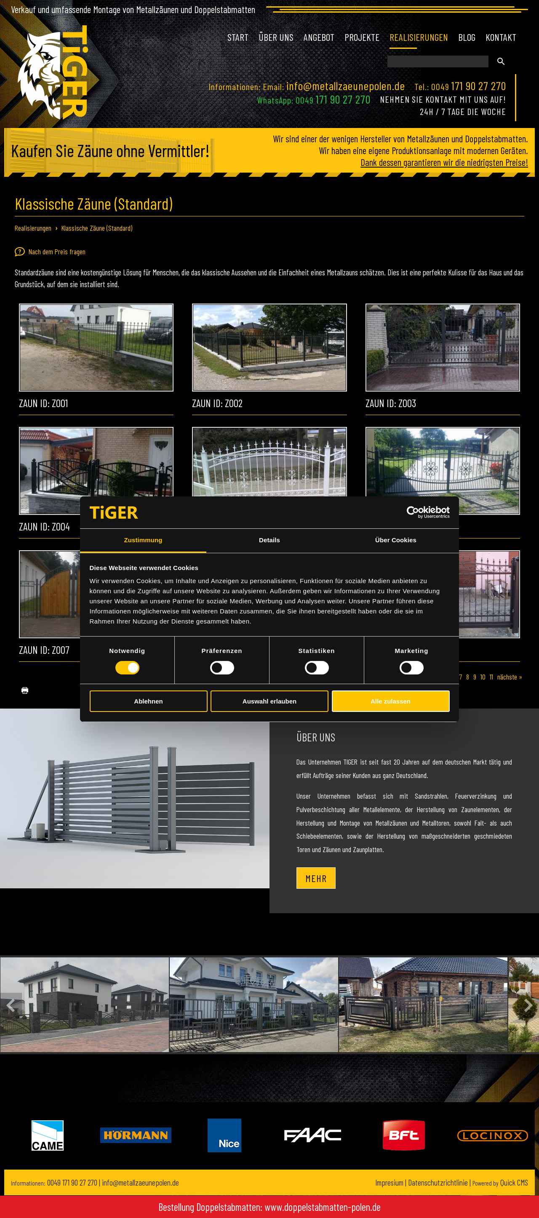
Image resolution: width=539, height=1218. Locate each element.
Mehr (316, 878)
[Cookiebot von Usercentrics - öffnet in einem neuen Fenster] (413, 512)
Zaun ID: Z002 (217, 403)
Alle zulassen (391, 701)
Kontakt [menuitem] (501, 37)
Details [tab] (269, 540)
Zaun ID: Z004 (44, 526)
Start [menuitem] (237, 37)
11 (491, 676)
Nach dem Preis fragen (50, 252)
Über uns (315, 737)
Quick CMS (500, 1182)
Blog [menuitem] (466, 37)
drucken (21, 690)
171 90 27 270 (478, 85)
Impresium (389, 1182)
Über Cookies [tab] (395, 540)
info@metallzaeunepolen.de (345, 85)
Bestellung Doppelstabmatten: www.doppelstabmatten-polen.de (269, 1207)
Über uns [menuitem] (276, 37)
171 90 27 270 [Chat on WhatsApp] (343, 99)
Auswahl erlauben (269, 701)
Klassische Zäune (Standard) (96, 227)
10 (483, 676)
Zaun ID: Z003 (391, 403)
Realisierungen (33, 227)
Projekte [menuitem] (361, 37)
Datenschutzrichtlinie (438, 1182)
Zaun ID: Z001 (43, 403)
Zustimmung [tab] (143, 540)
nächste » (509, 676)
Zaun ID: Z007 (44, 649)
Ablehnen (148, 701)
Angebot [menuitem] (319, 37)
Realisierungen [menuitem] (419, 37)
